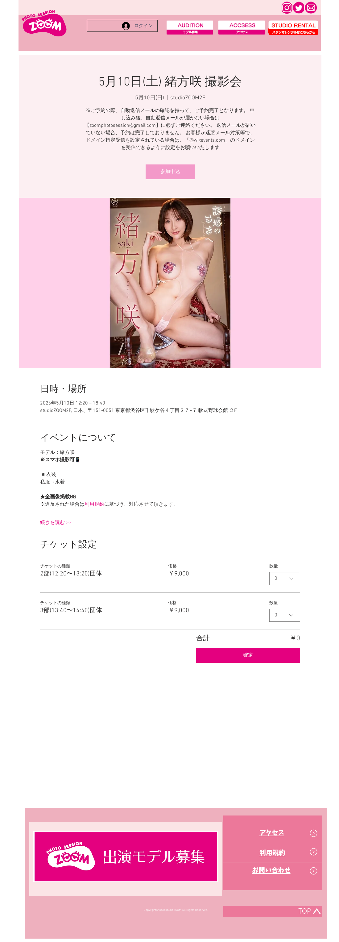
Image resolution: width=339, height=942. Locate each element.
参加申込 (170, 172)
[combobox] (284, 578)
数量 (273, 566)
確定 (248, 655)
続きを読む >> (56, 523)
